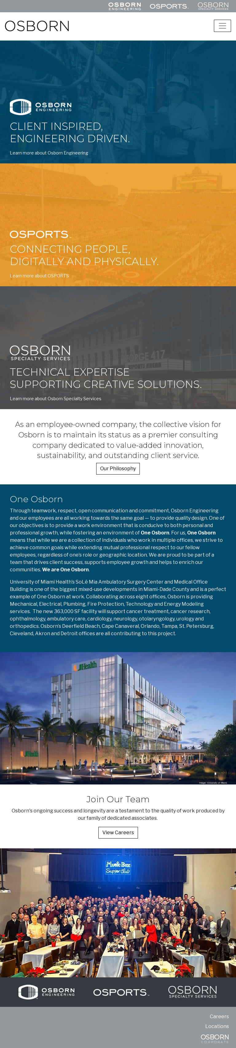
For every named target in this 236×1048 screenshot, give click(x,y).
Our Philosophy (118, 468)
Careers (219, 1016)
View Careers (118, 832)
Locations (217, 1026)
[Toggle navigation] (222, 26)
